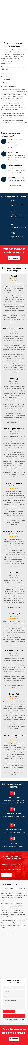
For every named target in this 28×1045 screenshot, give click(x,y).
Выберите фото (8, 1011)
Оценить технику (14, 1016)
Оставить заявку (14, 258)
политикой (22, 1019)
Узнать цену (6, 874)
